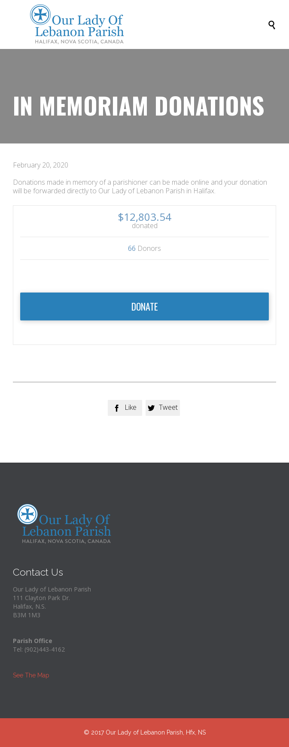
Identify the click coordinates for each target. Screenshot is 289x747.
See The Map (31, 675)
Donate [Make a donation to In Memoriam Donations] (144, 306)
